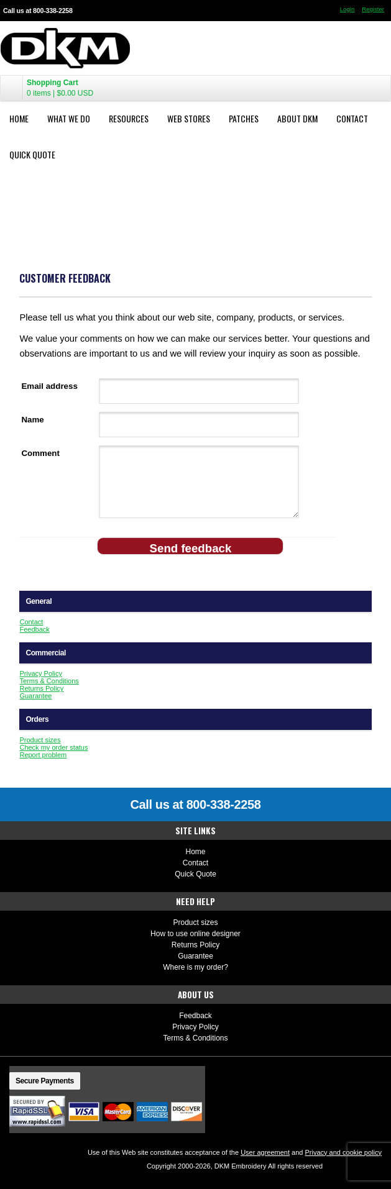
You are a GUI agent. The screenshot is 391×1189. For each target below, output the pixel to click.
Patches (244, 118)
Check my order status (53, 747)
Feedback (34, 629)
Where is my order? (195, 967)
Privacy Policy (40, 673)
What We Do (68, 118)
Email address (49, 386)
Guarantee (35, 695)
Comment (40, 453)
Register (373, 9)
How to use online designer (195, 933)
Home (19, 118)
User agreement (265, 1152)
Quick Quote (32, 154)
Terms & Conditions (48, 681)
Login (347, 9)
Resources (129, 118)
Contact (352, 118)
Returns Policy (41, 688)
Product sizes (39, 740)
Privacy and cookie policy (343, 1152)
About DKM (297, 118)
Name (32, 419)
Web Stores (188, 118)
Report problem (43, 754)
